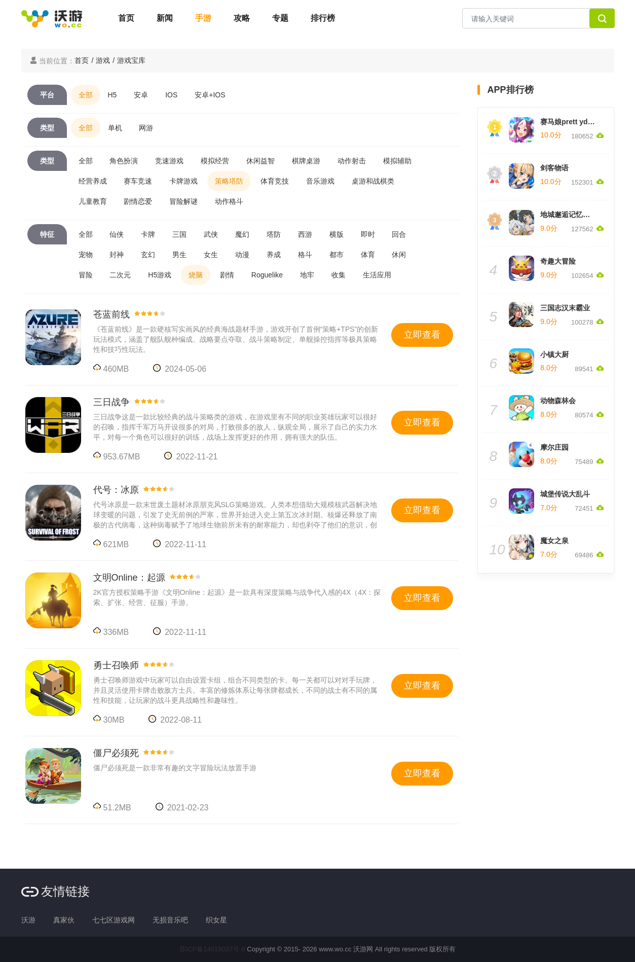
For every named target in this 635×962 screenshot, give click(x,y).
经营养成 (93, 181)
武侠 (211, 234)
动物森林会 (558, 401)
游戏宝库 (131, 60)
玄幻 (148, 255)
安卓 (141, 95)
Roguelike (267, 275)
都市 (336, 255)
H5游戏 (159, 275)
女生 (211, 255)
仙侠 (116, 234)
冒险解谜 (183, 201)
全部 (86, 95)
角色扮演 (123, 161)
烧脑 (196, 275)
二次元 (120, 275)
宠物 (86, 255)
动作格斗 (229, 201)
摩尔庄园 (554, 447)
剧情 (227, 275)
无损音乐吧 (170, 920)
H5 (112, 95)
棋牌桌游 (306, 161)
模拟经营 (215, 161)
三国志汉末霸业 (565, 308)
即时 (368, 234)
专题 (280, 18)
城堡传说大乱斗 (565, 494)
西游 (305, 234)
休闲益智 (260, 161)
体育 (368, 255)
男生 (179, 255)
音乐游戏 (320, 181)
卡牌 (148, 234)
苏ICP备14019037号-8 (212, 949)
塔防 (274, 234)
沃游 (28, 920)
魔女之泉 (554, 541)
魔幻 (242, 234)
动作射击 (352, 161)
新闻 (165, 18)
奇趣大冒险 (558, 261)
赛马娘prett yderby (571, 122)
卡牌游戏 (183, 181)
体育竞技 (274, 181)
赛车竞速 (138, 181)
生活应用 (377, 275)
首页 (126, 18)
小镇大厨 (554, 354)
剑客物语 (554, 168)
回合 (399, 234)
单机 (115, 128)
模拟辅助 (397, 161)
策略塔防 (229, 181)
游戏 (103, 60)
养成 (274, 255)
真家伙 (63, 920)
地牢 (307, 275)
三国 (179, 234)
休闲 (399, 255)
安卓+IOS (210, 95)
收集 (338, 275)
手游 (203, 18)
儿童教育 (93, 201)
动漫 (242, 255)
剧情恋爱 (138, 201)
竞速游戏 (169, 161)
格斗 (305, 255)
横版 (336, 234)
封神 (116, 255)
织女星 (216, 920)
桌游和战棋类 (373, 181)
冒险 (86, 275)
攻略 (242, 18)
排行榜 (323, 18)
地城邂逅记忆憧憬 (568, 214)
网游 (146, 128)
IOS (171, 95)
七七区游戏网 (113, 920)
